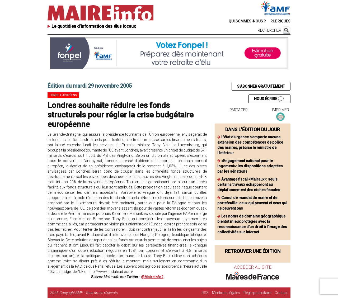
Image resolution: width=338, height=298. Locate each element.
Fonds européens (63, 95)
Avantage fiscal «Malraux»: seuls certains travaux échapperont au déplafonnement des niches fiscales (248, 184)
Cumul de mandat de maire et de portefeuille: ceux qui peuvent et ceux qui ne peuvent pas (252, 203)
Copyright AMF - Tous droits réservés (88, 293)
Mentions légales (226, 293)
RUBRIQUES (280, 21)
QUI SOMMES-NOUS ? (247, 21)
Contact (281, 293)
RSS (205, 293)
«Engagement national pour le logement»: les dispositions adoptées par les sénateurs (250, 166)
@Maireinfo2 (152, 277)
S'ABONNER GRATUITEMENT (261, 86)
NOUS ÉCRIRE (269, 99)
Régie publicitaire (257, 293)
